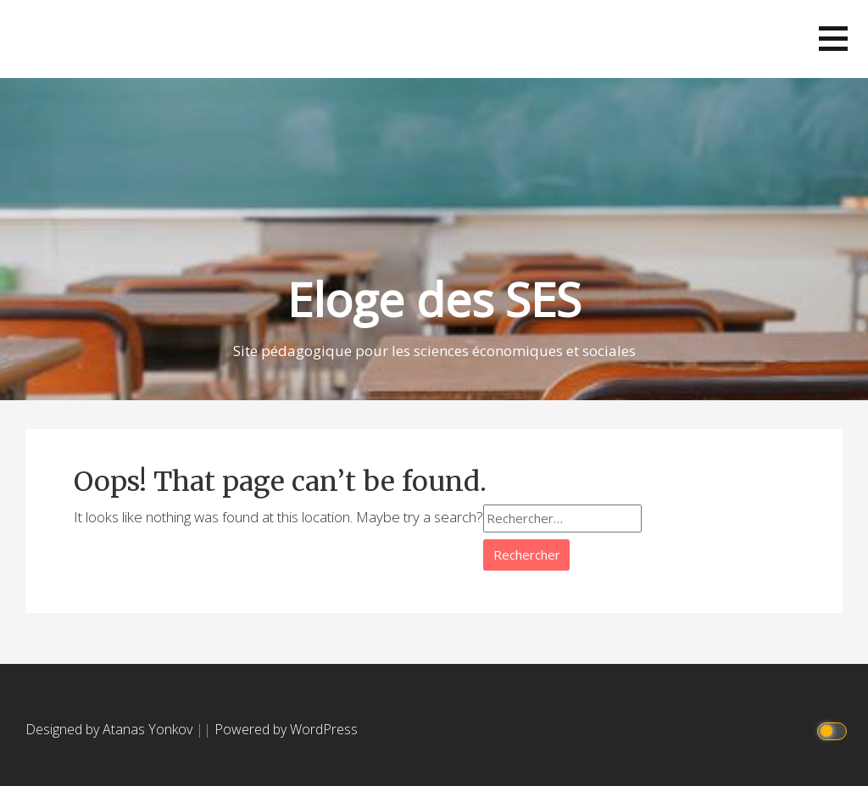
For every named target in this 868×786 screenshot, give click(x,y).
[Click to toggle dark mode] (834, 729)
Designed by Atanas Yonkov (110, 729)
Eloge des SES (434, 299)
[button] (833, 38)
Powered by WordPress (286, 729)
